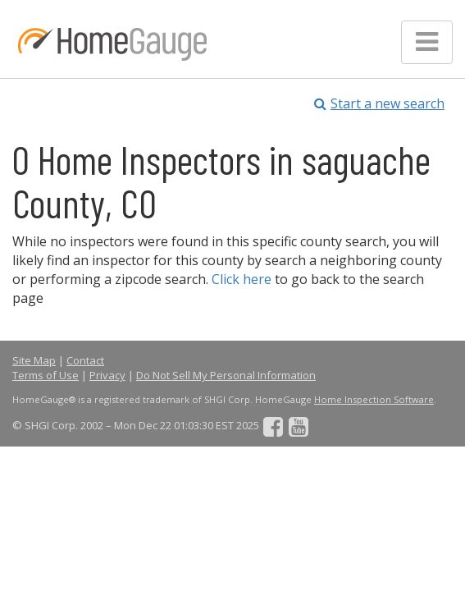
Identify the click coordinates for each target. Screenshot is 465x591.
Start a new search (379, 103)
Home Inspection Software (374, 399)
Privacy (107, 375)
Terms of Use (45, 375)
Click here (241, 279)
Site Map (34, 360)
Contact (85, 360)
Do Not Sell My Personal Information (226, 375)
